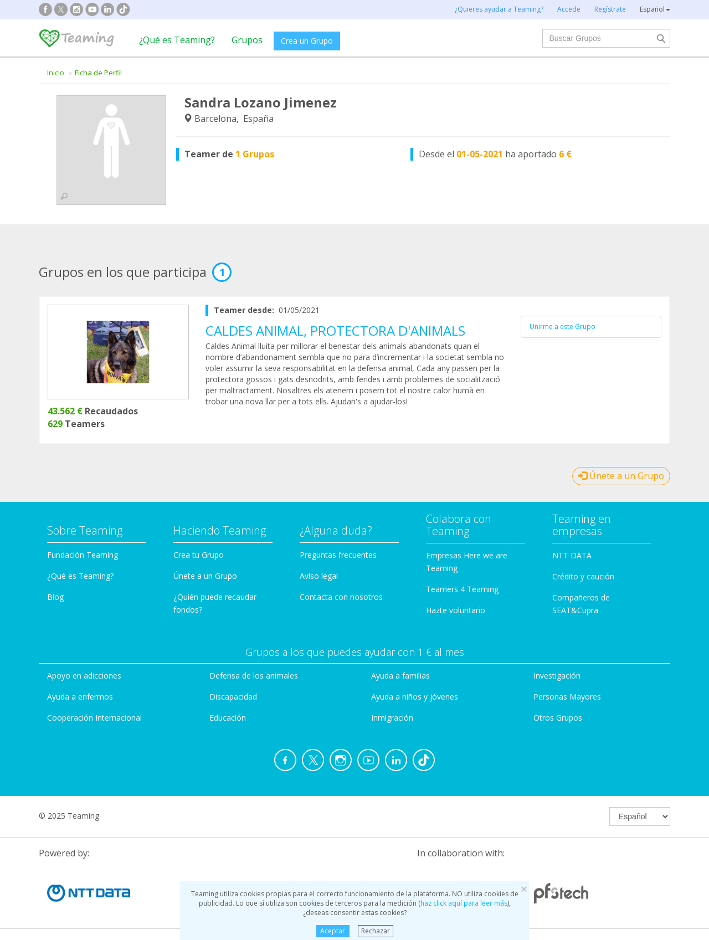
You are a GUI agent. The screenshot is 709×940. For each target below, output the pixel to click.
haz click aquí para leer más (463, 903)
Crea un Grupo (307, 40)
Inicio (55, 73)
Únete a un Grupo (621, 476)
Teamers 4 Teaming (462, 589)
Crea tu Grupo (198, 554)
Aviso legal (319, 576)
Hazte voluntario (455, 610)
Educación (227, 717)
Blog (55, 597)
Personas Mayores (567, 696)
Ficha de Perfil (98, 73)
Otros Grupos (557, 717)
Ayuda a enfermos (80, 696)
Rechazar (375, 931)
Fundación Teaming (82, 554)
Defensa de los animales (253, 675)
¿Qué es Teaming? (177, 40)
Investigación (556, 675)
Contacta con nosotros (341, 597)
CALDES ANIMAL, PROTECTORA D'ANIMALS (335, 330)
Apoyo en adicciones (84, 675)
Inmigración (392, 717)
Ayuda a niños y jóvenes (414, 696)
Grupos (247, 40)
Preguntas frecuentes (338, 554)
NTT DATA (572, 555)
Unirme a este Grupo (562, 326)
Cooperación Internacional (94, 717)
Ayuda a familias (400, 675)
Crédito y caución (583, 576)
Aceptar (332, 931)
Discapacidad (233, 696)
